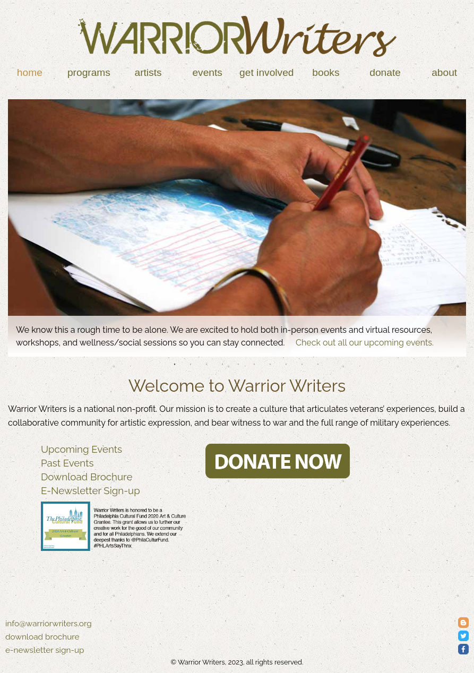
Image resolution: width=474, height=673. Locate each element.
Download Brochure (86, 476)
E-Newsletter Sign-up (90, 490)
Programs (88, 72)
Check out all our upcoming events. (365, 343)
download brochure (42, 637)
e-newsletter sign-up (44, 650)
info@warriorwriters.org (48, 623)
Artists (147, 72)
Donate (385, 72)
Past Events (67, 463)
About (444, 72)
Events (207, 72)
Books (325, 72)
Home (29, 72)
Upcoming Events (81, 449)
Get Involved (266, 72)
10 (318, 364)
